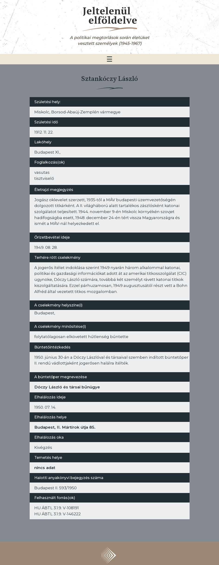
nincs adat (44, 467)
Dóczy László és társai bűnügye (67, 386)
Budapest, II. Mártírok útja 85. (64, 427)
